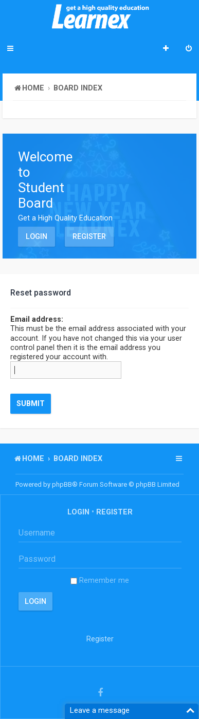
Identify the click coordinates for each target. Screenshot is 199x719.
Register (89, 236)
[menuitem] (188, 49)
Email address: (36, 319)
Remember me (99, 580)
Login (36, 236)
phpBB (62, 484)
